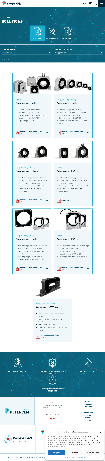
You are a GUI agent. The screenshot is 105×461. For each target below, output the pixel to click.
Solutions (88, 404)
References (88, 407)
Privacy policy (81, 457)
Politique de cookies (70, 457)
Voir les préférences (93, 453)
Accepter (56, 453)
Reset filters (6, 59)
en (85, 3)
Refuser (75, 453)
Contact (88, 420)
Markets (88, 402)
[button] (100, 432)
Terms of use (8, 457)
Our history (88, 413)
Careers (88, 418)
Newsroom (88, 415)
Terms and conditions (30, 457)
